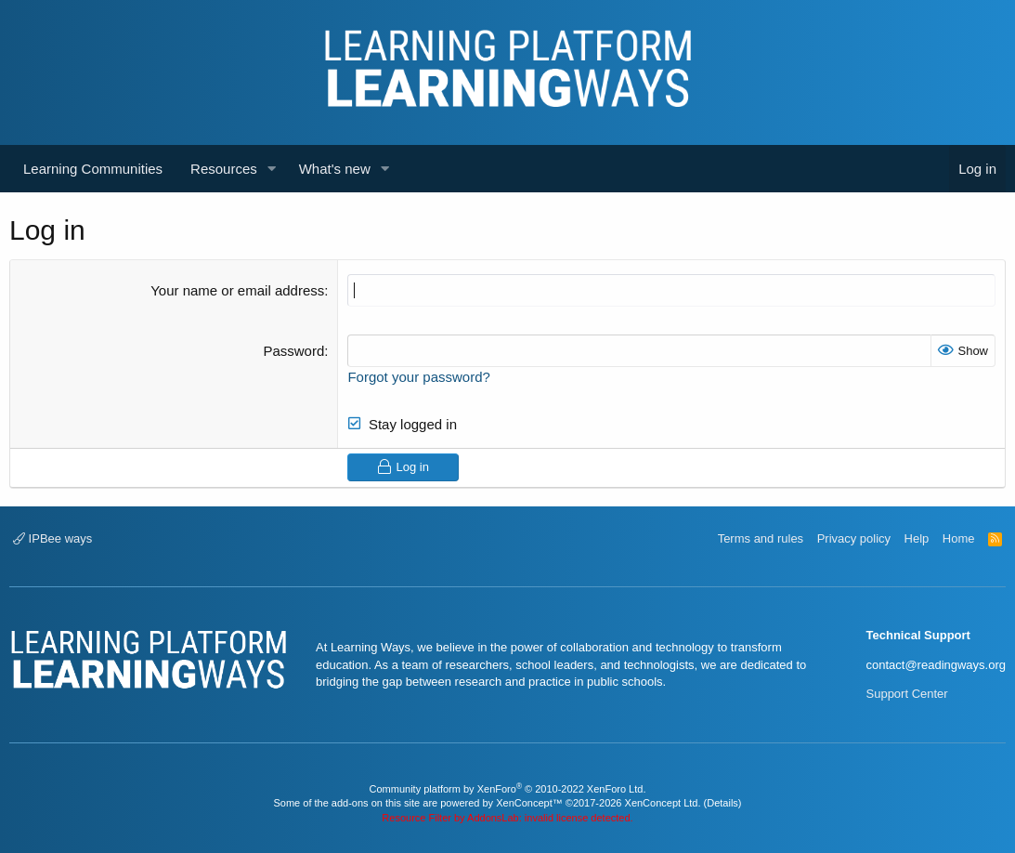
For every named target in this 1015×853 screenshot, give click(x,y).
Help (917, 538)
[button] (272, 168)
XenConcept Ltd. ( (666, 802)
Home (959, 538)
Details (722, 802)
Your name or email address (237, 290)
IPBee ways (52, 538)
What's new (335, 169)
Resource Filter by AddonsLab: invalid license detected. (507, 817)
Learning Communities (93, 169)
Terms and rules (760, 538)
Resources (223, 169)
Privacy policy (854, 538)
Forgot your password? (418, 377)
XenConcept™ (529, 802)
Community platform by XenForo (508, 788)
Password (293, 351)
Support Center (907, 694)
